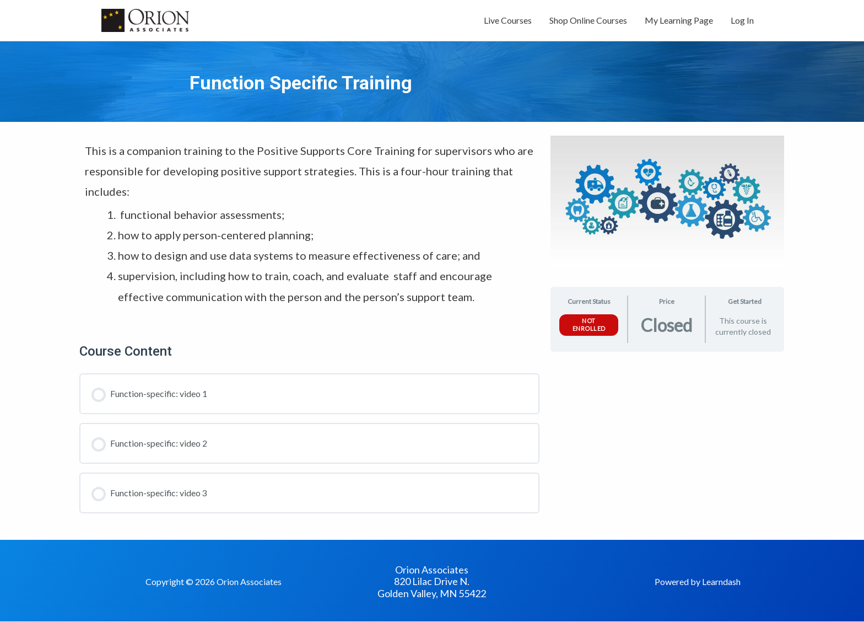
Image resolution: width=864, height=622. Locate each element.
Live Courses (508, 20)
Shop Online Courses (588, 20)
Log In (742, 20)
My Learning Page (679, 20)
